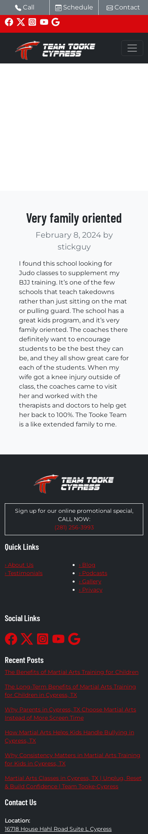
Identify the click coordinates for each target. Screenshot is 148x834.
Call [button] (24, 7)
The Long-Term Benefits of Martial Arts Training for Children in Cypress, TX (70, 690)
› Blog (87, 564)
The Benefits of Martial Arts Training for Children (72, 672)
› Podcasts (93, 573)
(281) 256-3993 (74, 527)
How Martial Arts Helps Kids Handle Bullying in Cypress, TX (69, 736)
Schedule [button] (74, 7)
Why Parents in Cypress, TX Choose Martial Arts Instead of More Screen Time (70, 713)
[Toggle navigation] (132, 48)
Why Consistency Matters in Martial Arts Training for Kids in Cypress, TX (73, 759)
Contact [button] (123, 7)
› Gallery (90, 581)
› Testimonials (24, 573)
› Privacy (91, 589)
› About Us (19, 564)
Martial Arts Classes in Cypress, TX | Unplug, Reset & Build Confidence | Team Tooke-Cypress (73, 782)
